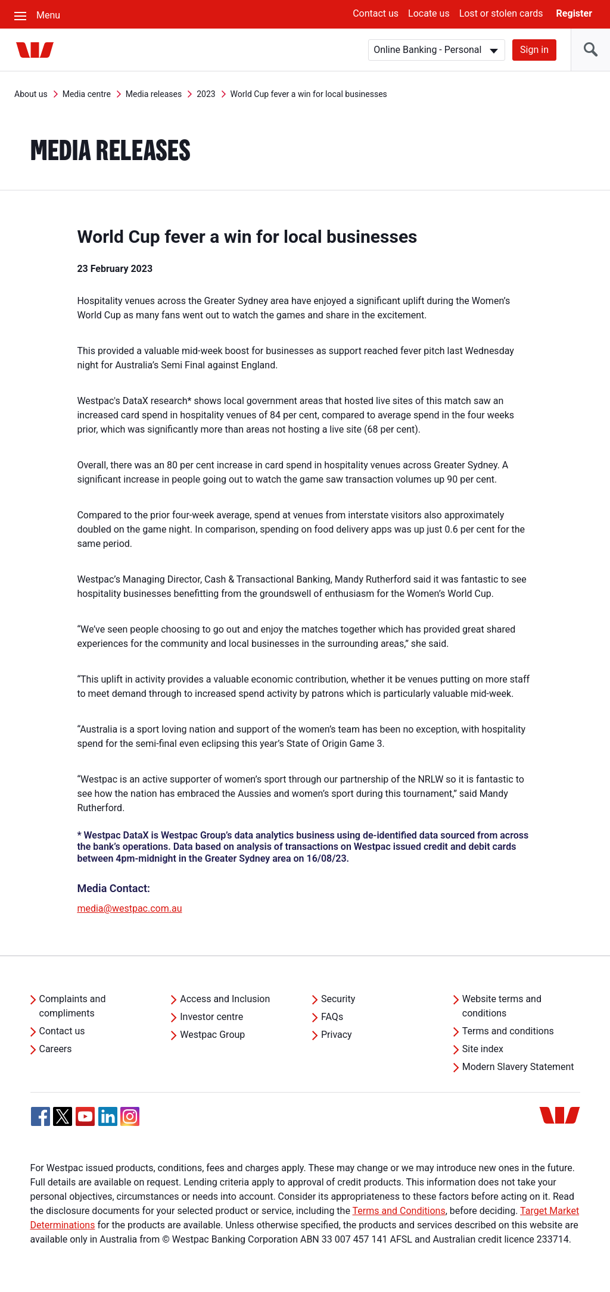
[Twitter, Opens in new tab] (62, 1116)
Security (338, 999)
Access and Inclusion (225, 999)
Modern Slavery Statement (518, 1066)
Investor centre (211, 1016)
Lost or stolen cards (501, 13)
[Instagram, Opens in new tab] (129, 1122)
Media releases (154, 94)
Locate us (429, 13)
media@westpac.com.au (129, 908)
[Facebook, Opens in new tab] (40, 1116)
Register (574, 13)
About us (31, 94)
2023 (206, 94)
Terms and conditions (508, 1031)
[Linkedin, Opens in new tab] (108, 1116)
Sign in (534, 49)
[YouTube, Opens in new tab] (85, 1116)
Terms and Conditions (399, 1210)
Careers (55, 1049)
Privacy (336, 1034)
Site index (482, 1049)
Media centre (87, 94)
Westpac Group (212, 1034)
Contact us (376, 13)
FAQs (332, 1016)
